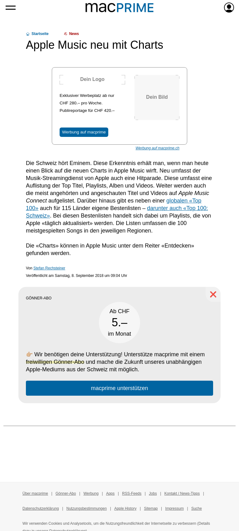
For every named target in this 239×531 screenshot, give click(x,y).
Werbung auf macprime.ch (157, 148)
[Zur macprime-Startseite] (119, 7)
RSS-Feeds (131, 493)
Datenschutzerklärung (40, 508)
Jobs (153, 493)
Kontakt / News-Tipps (182, 493)
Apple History (125, 508)
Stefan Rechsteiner (49, 268)
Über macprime (35, 493)
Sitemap (151, 508)
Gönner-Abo (66, 493)
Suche (196, 508)
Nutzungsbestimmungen (86, 508)
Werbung (90, 493)
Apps (110, 493)
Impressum (174, 508)
